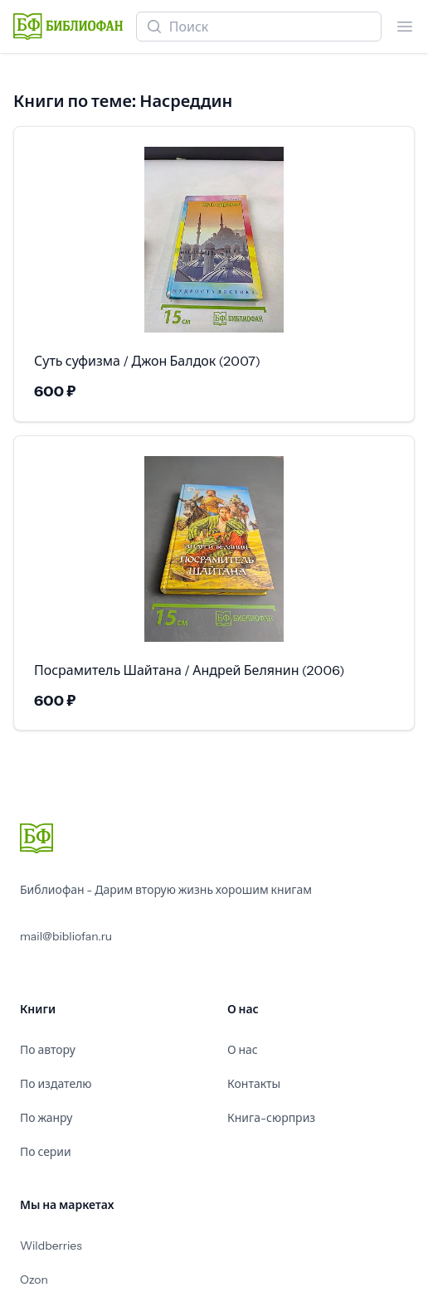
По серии (45, 1151)
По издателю (56, 1083)
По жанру (46, 1117)
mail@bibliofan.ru (66, 936)
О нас (242, 1049)
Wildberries (51, 1245)
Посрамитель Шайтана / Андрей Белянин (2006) (189, 670)
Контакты (253, 1083)
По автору (47, 1049)
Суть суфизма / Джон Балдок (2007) (147, 360)
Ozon (34, 1279)
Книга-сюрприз (271, 1117)
